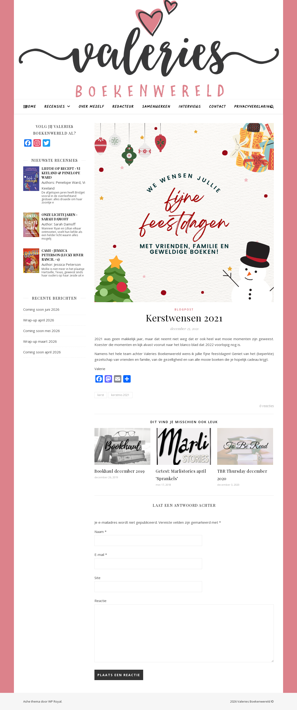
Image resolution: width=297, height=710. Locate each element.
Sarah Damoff (64, 224)
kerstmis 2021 (120, 395)
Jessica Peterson (67, 264)
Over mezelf (91, 107)
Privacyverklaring (253, 107)
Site (97, 577)
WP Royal (54, 701)
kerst (100, 395)
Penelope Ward (68, 182)
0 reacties (266, 405)
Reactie (100, 600)
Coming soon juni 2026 (41, 309)
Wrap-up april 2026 (38, 320)
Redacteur (123, 107)
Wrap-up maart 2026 (40, 341)
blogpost (184, 309)
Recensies (54, 107)
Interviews (190, 107)
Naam (100, 531)
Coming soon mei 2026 (41, 330)
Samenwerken (156, 107)
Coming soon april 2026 (42, 352)
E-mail (100, 554)
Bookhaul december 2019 (119, 471)
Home (30, 107)
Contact (217, 107)
